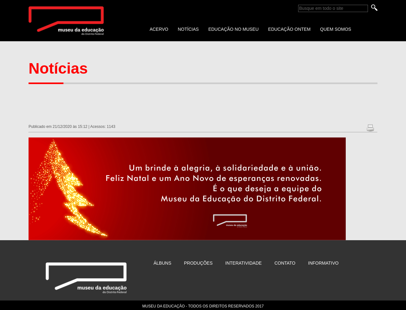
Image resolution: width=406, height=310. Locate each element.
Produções (198, 263)
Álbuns (162, 263)
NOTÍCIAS (188, 29)
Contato (284, 263)
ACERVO (159, 29)
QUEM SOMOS (335, 29)
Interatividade (243, 263)
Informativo (323, 263)
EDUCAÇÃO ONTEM (289, 29)
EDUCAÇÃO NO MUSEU (233, 29)
